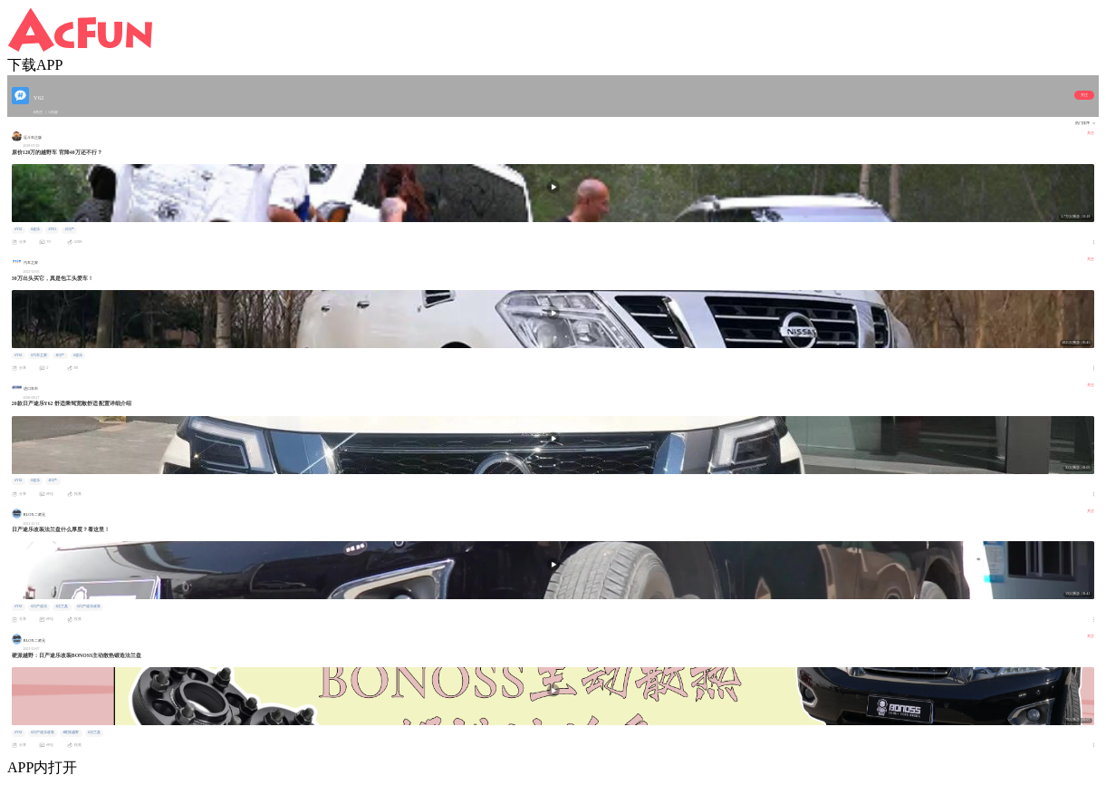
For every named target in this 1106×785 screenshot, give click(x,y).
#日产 (69, 229)
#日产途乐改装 (89, 606)
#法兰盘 (62, 606)
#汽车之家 (39, 355)
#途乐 (35, 229)
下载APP (35, 65)
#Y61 (53, 229)
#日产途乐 (39, 606)
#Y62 (18, 229)
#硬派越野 (71, 732)
